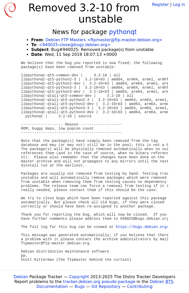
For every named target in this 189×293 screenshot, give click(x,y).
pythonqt (123, 32)
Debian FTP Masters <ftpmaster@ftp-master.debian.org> (103, 39)
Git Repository (105, 286)
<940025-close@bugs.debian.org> (75, 44)
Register (160, 4)
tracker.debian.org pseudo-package (99, 281)
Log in (179, 4)
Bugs (80, 286)
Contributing (140, 286)
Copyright (79, 276)
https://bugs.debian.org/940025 (149, 227)
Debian (21, 276)
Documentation (52, 286)
